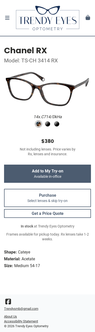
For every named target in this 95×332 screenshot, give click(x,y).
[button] (7, 18)
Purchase (47, 198)
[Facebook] (8, 303)
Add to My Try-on (47, 174)
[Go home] (47, 18)
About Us (10, 316)
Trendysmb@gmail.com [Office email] (21, 309)
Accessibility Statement (21, 321)
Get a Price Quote (48, 213)
